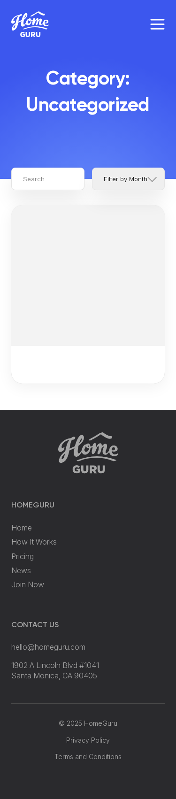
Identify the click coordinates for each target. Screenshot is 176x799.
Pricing (22, 556)
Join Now (27, 584)
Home (21, 527)
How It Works (34, 541)
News (21, 570)
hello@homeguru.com (48, 647)
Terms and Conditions (88, 757)
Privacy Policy (88, 740)
